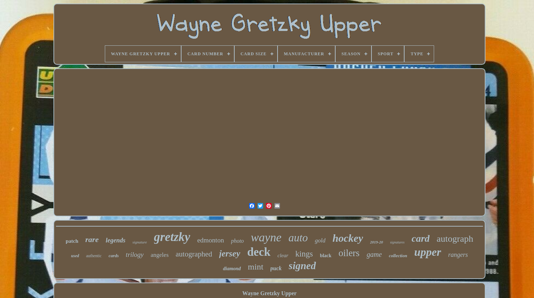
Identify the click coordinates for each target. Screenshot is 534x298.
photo (237, 241)
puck (276, 268)
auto (298, 238)
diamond (232, 268)
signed (302, 265)
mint (255, 266)
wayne (266, 237)
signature (139, 242)
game (374, 254)
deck (259, 252)
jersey (229, 253)
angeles (160, 255)
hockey (347, 238)
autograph (455, 239)
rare (92, 239)
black (325, 255)
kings (304, 253)
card (421, 238)
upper (427, 252)
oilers (349, 253)
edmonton (210, 240)
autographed (194, 254)
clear (283, 255)
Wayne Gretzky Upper (269, 293)
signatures (397, 242)
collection (398, 255)
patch (72, 241)
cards (114, 255)
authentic (94, 255)
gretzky (172, 237)
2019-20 (376, 242)
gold (320, 240)
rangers (458, 254)
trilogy (135, 254)
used (75, 255)
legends (115, 240)
